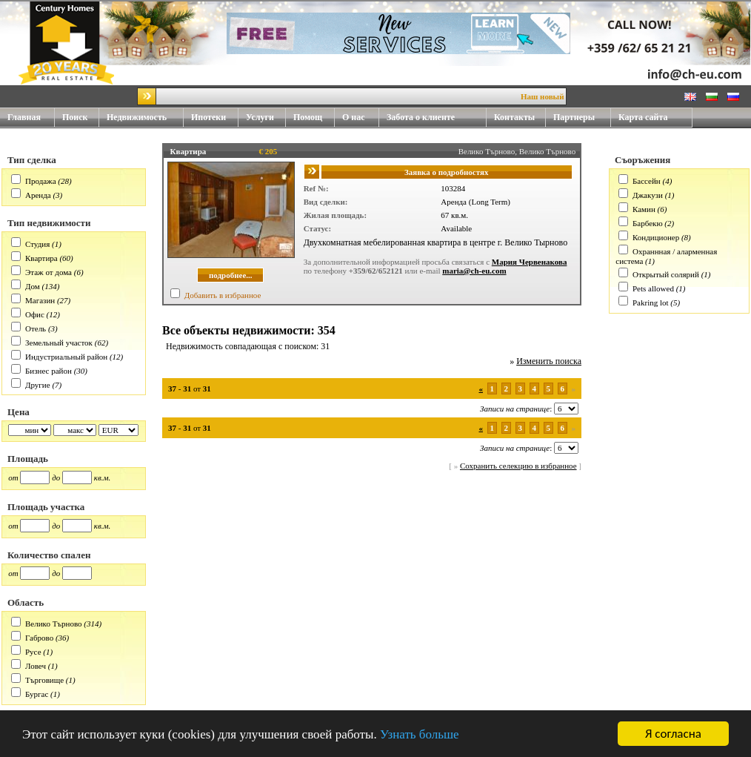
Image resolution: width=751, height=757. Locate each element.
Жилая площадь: (335, 215)
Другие (37, 384)
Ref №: (316, 188)
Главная (24, 117)
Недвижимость (145, 117)
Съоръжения (642, 159)
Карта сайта (643, 117)
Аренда (38, 195)
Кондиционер (655, 237)
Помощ (314, 117)
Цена (18, 411)
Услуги (266, 117)
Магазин (40, 300)
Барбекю (647, 223)
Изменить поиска (548, 361)
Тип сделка (31, 159)
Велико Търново (53, 623)
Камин (643, 209)
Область (25, 602)
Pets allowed (653, 288)
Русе (33, 651)
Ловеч (35, 665)
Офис (34, 314)
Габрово (39, 637)
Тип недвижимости (49, 222)
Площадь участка (45, 506)
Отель (35, 328)
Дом (32, 286)
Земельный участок (59, 342)
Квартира (41, 258)
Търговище (44, 679)
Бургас (36, 694)
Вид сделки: (326, 201)
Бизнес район (48, 370)
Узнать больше (419, 734)
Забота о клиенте (421, 117)
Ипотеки (208, 117)
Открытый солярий (665, 274)
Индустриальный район (66, 356)
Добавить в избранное (222, 295)
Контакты (520, 117)
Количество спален (48, 555)
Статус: (318, 228)
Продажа (40, 180)
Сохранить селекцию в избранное (518, 465)
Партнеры (574, 117)
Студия (37, 243)
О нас (360, 117)
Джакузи (647, 195)
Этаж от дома (48, 272)
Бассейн (646, 180)
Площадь (27, 458)
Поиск (75, 117)
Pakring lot (650, 302)
